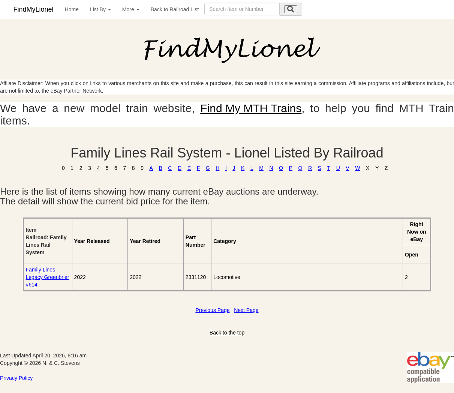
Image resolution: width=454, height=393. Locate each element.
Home (72, 9)
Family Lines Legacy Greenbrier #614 (47, 277)
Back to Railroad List (175, 9)
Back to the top (227, 333)
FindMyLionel (33, 9)
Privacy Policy (16, 378)
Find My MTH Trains (250, 108)
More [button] (130, 9)
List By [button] (100, 9)
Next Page (246, 310)
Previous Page (212, 310)
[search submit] (290, 9)
